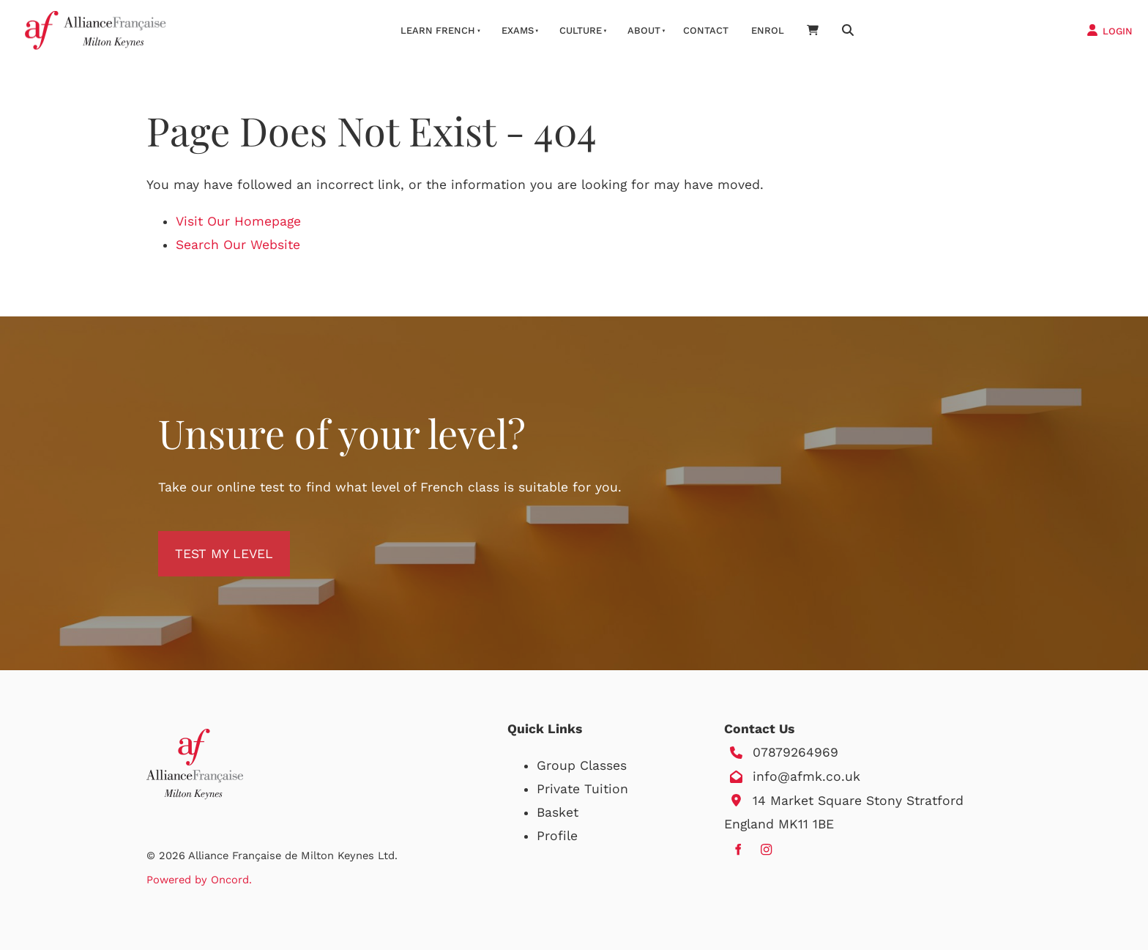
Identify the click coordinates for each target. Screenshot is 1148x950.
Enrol (767, 30)
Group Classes (582, 765)
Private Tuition (582, 789)
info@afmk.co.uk (806, 776)
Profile (557, 835)
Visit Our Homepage (238, 221)
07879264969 (795, 752)
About (643, 30)
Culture (580, 30)
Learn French (437, 30)
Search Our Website (238, 244)
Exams (518, 30)
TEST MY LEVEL (207, 542)
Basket (557, 812)
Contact (705, 30)
